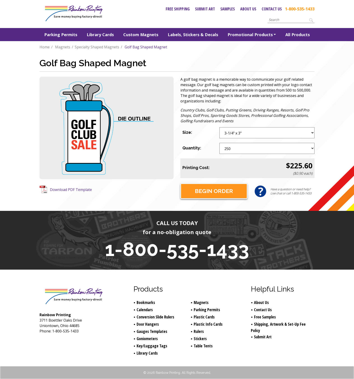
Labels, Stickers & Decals (193, 34)
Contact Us (272, 9)
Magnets (62, 47)
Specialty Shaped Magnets (97, 47)
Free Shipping (178, 9)
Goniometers (147, 338)
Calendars (145, 309)
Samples (227, 9)
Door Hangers (148, 324)
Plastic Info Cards (208, 324)
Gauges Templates (152, 331)
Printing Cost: (196, 167)
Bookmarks (146, 302)
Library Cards (100, 34)
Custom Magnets (140, 34)
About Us (248, 9)
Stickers (200, 338)
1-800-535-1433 (299, 9)
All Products (297, 34)
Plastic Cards (204, 317)
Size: (187, 132)
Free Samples (265, 317)
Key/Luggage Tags (152, 345)
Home (45, 47)
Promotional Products (250, 34)
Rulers (199, 331)
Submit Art (205, 9)
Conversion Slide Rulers (155, 317)
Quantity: (191, 148)
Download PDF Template (71, 189)
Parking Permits (60, 34)
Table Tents (203, 345)
